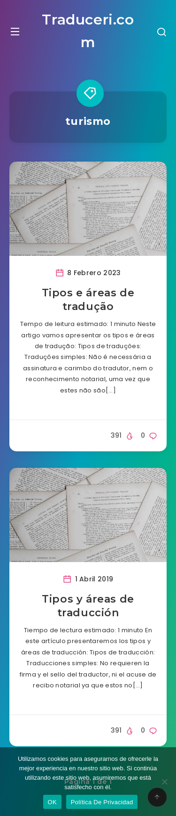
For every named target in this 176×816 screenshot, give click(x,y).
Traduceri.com (88, 31)
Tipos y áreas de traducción (88, 606)
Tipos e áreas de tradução (88, 299)
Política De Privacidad (102, 802)
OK (52, 802)
